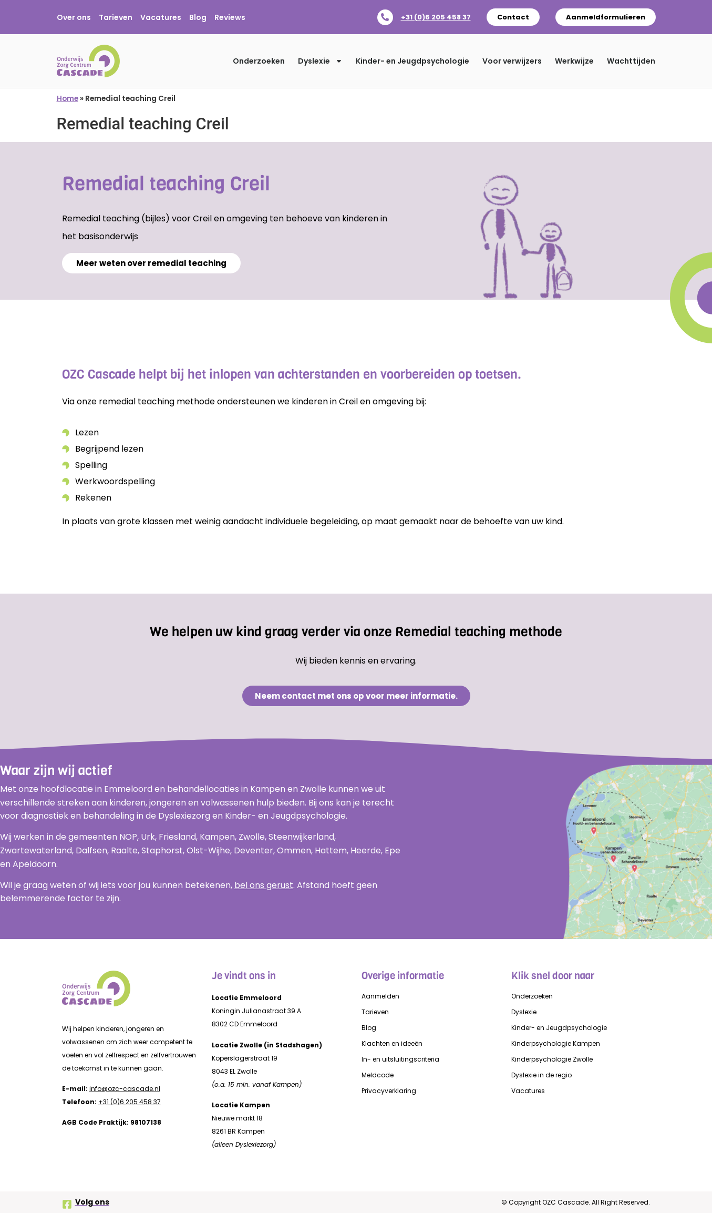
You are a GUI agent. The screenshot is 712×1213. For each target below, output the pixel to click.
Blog (198, 17)
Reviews (229, 17)
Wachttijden (631, 61)
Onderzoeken (259, 61)
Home (67, 99)
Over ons (74, 17)
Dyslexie (320, 61)
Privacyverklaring (389, 1090)
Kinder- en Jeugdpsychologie (412, 61)
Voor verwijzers (512, 61)
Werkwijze (574, 61)
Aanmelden (380, 996)
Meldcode (378, 1075)
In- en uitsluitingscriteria (400, 1059)
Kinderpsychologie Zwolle (552, 1059)
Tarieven (115, 17)
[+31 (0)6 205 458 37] (385, 17)
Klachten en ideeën (392, 1043)
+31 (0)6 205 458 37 (436, 17)
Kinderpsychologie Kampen (555, 1043)
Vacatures (160, 17)
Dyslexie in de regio (541, 1075)
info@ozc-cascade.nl (124, 1088)
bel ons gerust (263, 885)
